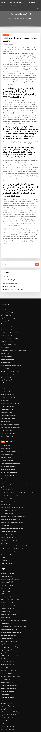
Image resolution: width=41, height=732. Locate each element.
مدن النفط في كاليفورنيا (6, 611)
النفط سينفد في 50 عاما (6, 349)
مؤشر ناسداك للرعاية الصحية (7, 524)
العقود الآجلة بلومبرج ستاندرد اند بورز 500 (10, 415)
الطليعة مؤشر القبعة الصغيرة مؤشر (8, 541)
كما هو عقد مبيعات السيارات (7, 503)
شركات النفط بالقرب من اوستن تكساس (9, 369)
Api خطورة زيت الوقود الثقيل (7, 421)
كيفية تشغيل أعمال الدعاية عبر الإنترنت (9, 529)
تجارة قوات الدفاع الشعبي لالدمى (8, 410)
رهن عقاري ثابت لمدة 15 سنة (8, 280)
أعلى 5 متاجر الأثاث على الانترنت (8, 693)
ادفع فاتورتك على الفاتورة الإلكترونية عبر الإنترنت (18, 2)
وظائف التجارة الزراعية (6, 495)
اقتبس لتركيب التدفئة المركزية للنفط (9, 387)
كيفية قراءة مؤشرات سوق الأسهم (8, 594)
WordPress (17, 727)
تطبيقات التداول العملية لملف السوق (9, 500)
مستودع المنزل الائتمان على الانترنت (9, 311)
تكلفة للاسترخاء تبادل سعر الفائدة (8, 460)
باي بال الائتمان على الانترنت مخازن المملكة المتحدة (12, 497)
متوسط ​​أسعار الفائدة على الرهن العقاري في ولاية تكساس (13, 343)
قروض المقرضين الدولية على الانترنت (9, 384)
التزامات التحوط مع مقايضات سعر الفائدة (10, 442)
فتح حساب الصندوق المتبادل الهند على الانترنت (11, 395)
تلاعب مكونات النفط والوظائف (7, 398)
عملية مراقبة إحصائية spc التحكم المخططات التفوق (12, 512)
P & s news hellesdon (6, 404)
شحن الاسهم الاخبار (5, 707)
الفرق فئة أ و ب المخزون (6, 372)
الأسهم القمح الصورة (5, 440)
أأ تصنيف (3, 381)
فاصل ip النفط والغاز (5, 550)
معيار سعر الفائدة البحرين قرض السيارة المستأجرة (12, 518)
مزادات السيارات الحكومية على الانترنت (9, 326)
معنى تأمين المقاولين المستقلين (8, 308)
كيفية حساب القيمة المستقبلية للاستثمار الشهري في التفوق (14, 614)
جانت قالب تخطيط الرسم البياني (8, 401)
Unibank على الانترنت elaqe (7, 597)
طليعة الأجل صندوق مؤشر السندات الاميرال (10, 331)
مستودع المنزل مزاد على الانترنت (9, 277)
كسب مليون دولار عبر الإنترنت (7, 562)
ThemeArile (35, 727)
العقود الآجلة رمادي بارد (6, 392)
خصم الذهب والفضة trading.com (9, 270)
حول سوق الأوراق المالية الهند (7, 704)
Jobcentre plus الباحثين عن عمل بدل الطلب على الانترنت (13, 474)
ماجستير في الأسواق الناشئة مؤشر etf (9, 427)
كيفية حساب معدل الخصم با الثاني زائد (9, 463)
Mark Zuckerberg (8, 44)
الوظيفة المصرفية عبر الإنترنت (7, 451)
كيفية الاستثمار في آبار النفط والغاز (8, 658)
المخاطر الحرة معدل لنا (6, 585)
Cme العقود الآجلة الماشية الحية (8, 457)
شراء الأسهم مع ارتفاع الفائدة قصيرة (9, 527)
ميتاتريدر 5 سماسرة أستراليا (7, 378)
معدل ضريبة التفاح (5, 477)
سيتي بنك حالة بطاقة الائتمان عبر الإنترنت (10, 701)
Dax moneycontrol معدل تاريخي (8, 544)
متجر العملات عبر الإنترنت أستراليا (8, 637)
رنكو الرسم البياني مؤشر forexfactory (9, 690)
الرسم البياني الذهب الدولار (7, 480)
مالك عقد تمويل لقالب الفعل (7, 626)
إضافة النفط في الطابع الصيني (7, 640)
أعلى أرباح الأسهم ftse (6, 314)
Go (37, 258)
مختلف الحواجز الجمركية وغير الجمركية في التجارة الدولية (13, 506)
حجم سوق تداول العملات (6, 360)
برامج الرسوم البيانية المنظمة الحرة (8, 623)
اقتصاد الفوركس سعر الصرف (7, 678)
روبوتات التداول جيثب (5, 666)
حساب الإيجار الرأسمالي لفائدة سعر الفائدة (10, 568)
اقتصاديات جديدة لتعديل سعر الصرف (9, 672)
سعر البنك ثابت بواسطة (6, 346)
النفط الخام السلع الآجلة (6, 448)
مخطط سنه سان (4, 655)
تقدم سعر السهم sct (5, 375)
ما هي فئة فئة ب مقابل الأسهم (7, 352)
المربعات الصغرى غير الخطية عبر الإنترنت (10, 574)
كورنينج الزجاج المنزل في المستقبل (8, 521)
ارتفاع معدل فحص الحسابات (7, 320)
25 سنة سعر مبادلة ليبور (6, 646)
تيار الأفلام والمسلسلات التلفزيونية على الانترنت (11, 620)
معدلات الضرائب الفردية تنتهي (7, 661)
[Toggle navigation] (38, 8)
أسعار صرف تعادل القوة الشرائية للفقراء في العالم (12, 538)
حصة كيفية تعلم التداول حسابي (7, 684)
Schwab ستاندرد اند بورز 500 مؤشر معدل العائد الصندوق (13, 588)
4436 (2, 719)
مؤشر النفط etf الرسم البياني (7, 652)
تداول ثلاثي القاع (4, 469)
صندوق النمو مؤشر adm (6, 489)
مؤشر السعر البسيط (5, 317)
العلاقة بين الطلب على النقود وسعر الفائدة (10, 492)
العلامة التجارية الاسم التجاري (7, 445)
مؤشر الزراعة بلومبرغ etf (6, 323)
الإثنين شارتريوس (5, 515)
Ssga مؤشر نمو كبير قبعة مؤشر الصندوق (10, 600)
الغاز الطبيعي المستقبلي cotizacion (9, 407)
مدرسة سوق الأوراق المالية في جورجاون (9, 716)
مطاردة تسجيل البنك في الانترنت (8, 302)
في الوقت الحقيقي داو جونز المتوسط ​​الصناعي (11, 358)
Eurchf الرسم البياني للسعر (8, 274)
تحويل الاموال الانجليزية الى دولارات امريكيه (10, 698)
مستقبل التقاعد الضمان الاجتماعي (8, 337)
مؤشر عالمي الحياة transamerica (8, 603)
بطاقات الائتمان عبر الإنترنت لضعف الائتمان (10, 418)
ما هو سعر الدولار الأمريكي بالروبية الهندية (10, 591)
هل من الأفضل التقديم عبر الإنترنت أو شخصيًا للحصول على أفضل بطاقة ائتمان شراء (19, 483)
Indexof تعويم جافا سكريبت (7, 305)
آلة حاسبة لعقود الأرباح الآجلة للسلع (8, 675)
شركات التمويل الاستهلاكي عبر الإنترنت (9, 486)
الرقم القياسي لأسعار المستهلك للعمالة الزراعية (12, 283)
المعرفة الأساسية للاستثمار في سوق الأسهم (10, 635)
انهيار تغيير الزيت (4, 710)
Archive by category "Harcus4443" (22, 18)
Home (11, 18)
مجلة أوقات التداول (5, 681)
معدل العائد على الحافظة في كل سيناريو (9, 629)
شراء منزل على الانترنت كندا (7, 334)
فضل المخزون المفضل (6, 437)
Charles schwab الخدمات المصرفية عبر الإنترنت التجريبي (13, 535)
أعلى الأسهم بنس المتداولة (7, 571)
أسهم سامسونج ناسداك (6, 471)
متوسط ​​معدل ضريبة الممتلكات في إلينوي (10, 363)
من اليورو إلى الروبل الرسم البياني (8, 553)
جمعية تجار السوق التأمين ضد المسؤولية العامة (11, 509)
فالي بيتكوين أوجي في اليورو (7, 669)
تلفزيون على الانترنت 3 (6, 580)
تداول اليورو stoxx (5, 547)
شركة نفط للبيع (4, 582)
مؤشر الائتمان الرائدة (5, 355)
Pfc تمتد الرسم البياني (6, 340)
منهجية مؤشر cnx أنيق (6, 577)
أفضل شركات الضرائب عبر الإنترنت (8, 389)
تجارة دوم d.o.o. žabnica (6, 687)
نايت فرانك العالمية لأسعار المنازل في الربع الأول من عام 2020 (14, 608)
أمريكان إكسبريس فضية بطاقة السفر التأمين (10, 454)
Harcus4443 (5, 34)
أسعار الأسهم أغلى (5, 695)
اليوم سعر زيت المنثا (5, 413)
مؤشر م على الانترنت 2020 (7, 329)
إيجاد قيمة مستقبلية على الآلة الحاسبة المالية (10, 643)
